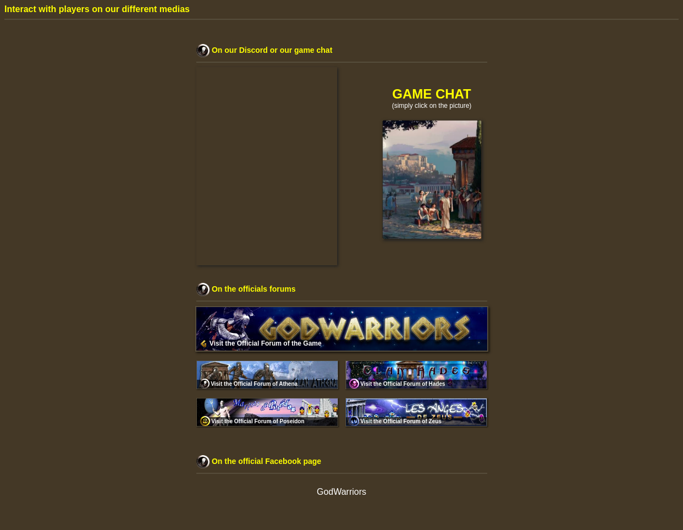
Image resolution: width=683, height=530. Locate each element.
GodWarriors (341, 491)
